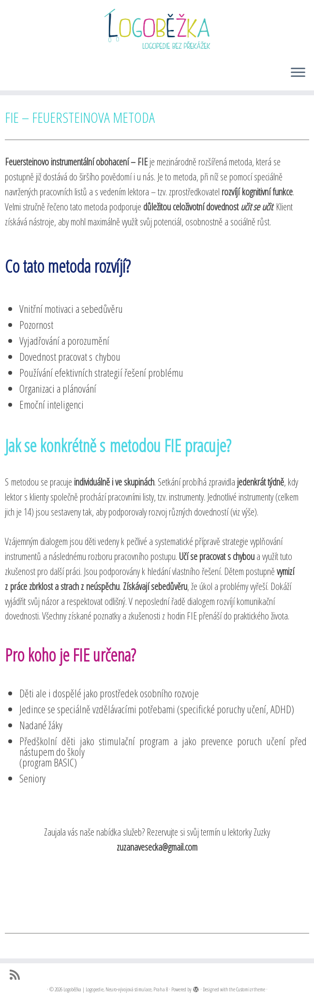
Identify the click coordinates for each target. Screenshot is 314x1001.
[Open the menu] (298, 73)
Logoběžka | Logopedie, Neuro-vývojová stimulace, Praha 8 (115, 989)
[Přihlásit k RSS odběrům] (18, 975)
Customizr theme (250, 989)
